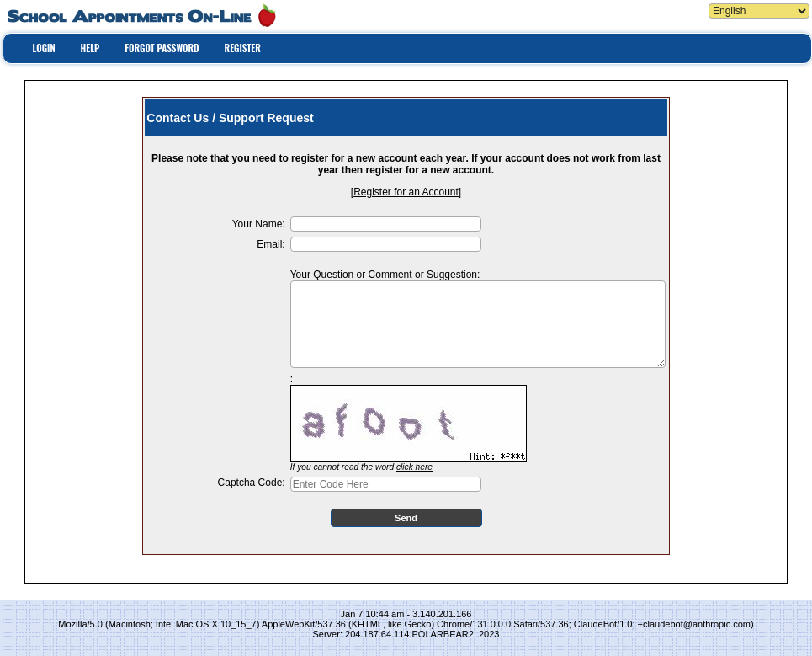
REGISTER (243, 48)
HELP (90, 48)
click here (414, 467)
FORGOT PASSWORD (162, 48)
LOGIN (44, 48)
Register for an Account (406, 192)
